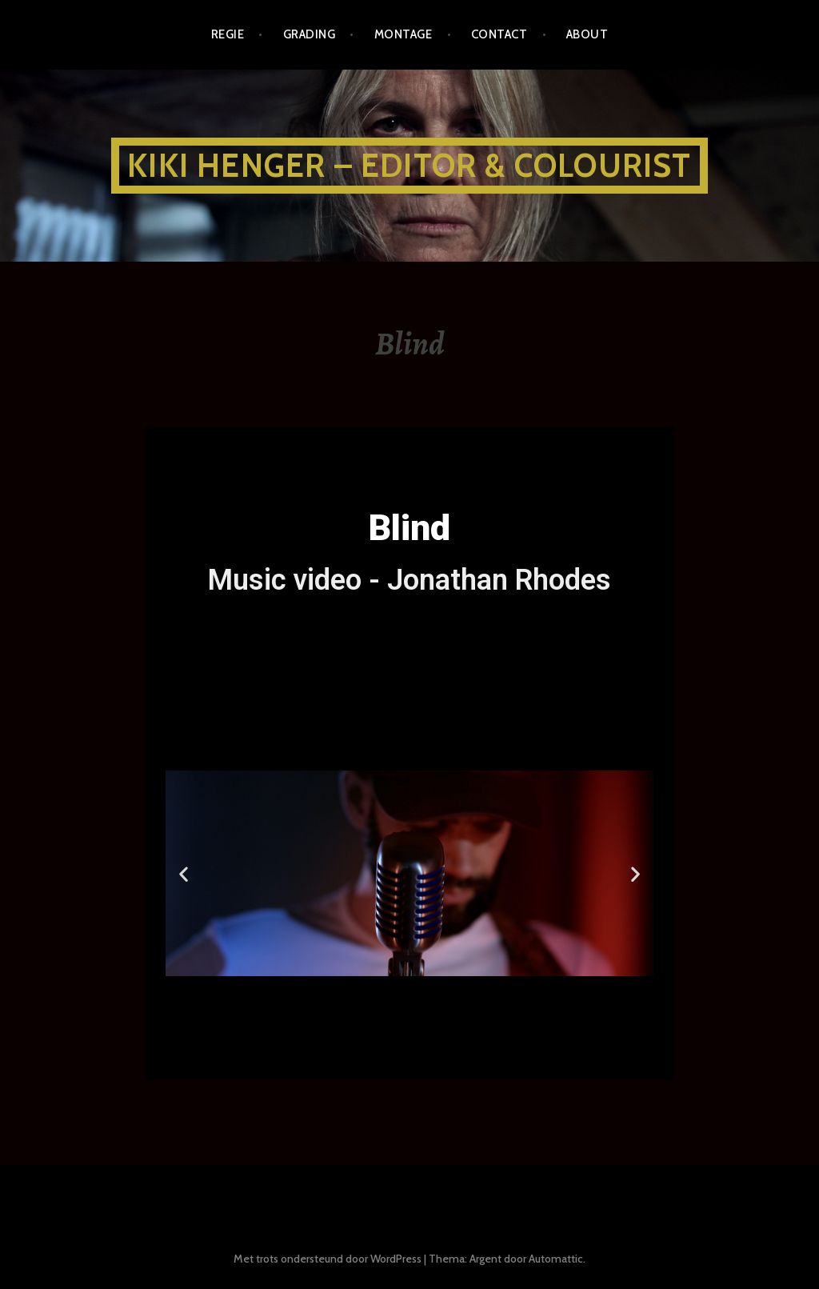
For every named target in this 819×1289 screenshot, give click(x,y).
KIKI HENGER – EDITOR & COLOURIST (409, 165)
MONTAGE (403, 34)
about (587, 34)
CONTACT (499, 34)
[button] (337, 985)
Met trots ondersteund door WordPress (327, 1258)
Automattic (556, 1258)
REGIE (227, 34)
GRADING (309, 34)
